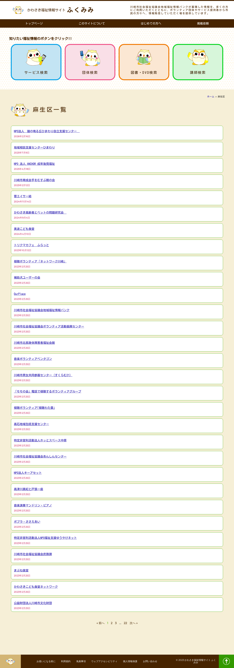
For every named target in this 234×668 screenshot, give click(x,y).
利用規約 (61, 661)
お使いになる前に (39, 661)
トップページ (34, 23)
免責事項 (79, 661)
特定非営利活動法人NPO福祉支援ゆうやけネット (45, 537)
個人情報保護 (134, 661)
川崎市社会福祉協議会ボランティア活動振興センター (49, 326)
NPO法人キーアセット (28, 472)
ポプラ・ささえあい (27, 521)
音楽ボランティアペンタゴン (33, 358)
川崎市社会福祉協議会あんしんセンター (40, 456)
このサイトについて (92, 23)
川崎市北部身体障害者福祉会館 (34, 342)
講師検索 (198, 72)
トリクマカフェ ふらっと (31, 245)
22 (125, 623)
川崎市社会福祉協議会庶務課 (33, 554)
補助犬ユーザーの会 (27, 277)
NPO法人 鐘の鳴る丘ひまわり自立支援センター (47, 131)
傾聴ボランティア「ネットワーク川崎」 (40, 261)
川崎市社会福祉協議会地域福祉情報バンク (41, 310)
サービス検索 (36, 72)
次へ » (134, 623)
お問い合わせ (157, 661)
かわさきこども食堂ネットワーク (36, 586)
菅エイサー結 (22, 196)
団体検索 (90, 72)
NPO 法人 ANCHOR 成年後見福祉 (34, 163)
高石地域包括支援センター (31, 424)
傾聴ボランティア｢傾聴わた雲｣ (34, 407)
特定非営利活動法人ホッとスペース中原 (40, 440)
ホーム (210, 96)
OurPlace (20, 293)
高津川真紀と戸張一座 (28, 489)
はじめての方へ (151, 23)
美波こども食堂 (24, 228)
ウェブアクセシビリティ (106, 661)
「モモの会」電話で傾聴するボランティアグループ (47, 391)
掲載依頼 (203, 23)
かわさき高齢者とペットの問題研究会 (40, 212)
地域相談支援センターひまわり (34, 147)
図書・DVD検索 (144, 72)
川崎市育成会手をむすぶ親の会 (34, 180)
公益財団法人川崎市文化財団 (33, 603)
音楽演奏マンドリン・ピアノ (33, 505)
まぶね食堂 (21, 570)
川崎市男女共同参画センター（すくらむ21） (43, 375)
